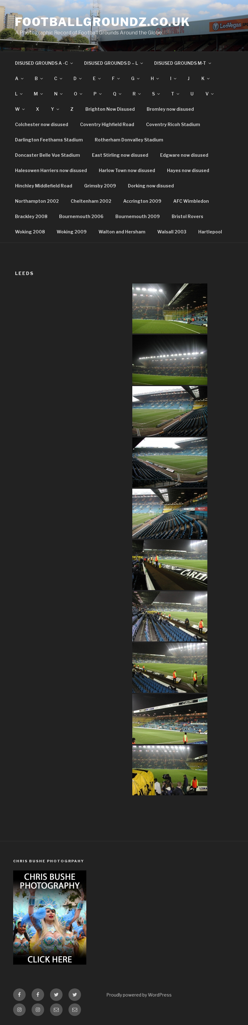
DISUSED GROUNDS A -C (44, 63)
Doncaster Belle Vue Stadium (47, 155)
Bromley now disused (170, 109)
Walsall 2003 (171, 231)
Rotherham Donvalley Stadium (129, 139)
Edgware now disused (184, 155)
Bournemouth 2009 (137, 216)
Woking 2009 (72, 231)
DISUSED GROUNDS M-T (183, 63)
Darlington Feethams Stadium (49, 139)
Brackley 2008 (31, 216)
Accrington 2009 (142, 201)
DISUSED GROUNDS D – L (114, 63)
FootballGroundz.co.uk (102, 22)
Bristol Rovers (187, 216)
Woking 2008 (30, 231)
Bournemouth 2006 (81, 216)
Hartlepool (210, 231)
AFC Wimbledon (191, 201)
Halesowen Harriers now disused (51, 170)
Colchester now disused (41, 124)
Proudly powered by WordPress (139, 994)
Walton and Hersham (122, 231)
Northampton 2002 (37, 201)
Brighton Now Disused (110, 109)
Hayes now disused (188, 170)
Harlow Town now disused (127, 170)
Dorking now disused (151, 185)
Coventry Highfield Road (107, 124)
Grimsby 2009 (100, 185)
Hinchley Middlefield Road (43, 185)
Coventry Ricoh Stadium (173, 124)
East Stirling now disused (120, 155)
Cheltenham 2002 (91, 201)
